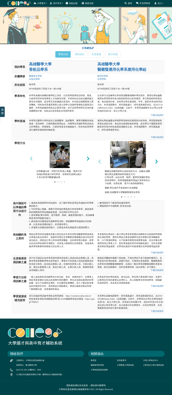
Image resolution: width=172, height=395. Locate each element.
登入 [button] (158, 3)
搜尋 (128, 3)
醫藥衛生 (35, 76)
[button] (54, 182)
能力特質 (113, 54)
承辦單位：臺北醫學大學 (26, 365)
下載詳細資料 (157, 115)
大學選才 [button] (40, 3)
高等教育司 (121, 360)
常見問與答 (143, 3)
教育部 (93, 360)
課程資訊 (80, 54)
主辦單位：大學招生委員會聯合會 (30, 360)
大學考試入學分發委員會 (153, 365)
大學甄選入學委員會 (125, 365)
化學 (101, 79)
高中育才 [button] (56, 3)
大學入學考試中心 (150, 360)
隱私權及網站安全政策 (77, 385)
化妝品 (34, 79)
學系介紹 (63, 54)
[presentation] (31, 158)
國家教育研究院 (97, 365)
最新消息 (88, 3)
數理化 (102, 76)
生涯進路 (96, 54)
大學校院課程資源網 (99, 370)
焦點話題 (72, 3)
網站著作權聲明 (98, 385)
